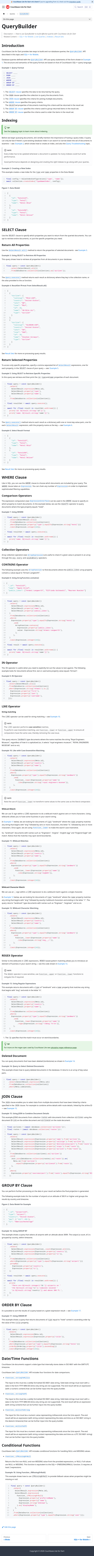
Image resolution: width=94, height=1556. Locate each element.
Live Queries (40, 36)
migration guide (74, 2)
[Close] (92, 2)
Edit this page (9, 1527)
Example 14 (70, 1061)
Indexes (50, 36)
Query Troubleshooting (75, 143)
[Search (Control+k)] (82, 7)
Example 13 (62, 964)
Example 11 (8, 821)
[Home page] (4, 13)
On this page (8, 19)
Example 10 (55, 716)
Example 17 (76, 1311)
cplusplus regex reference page (64, 1047)
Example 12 (8, 897)
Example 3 (82, 250)
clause (15, 92)
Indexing (14, 131)
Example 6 (68, 425)
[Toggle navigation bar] (3, 7)
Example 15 (12, 1108)
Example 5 (54, 368)
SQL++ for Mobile (26, 36)
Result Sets (59, 36)
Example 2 (19, 143)
